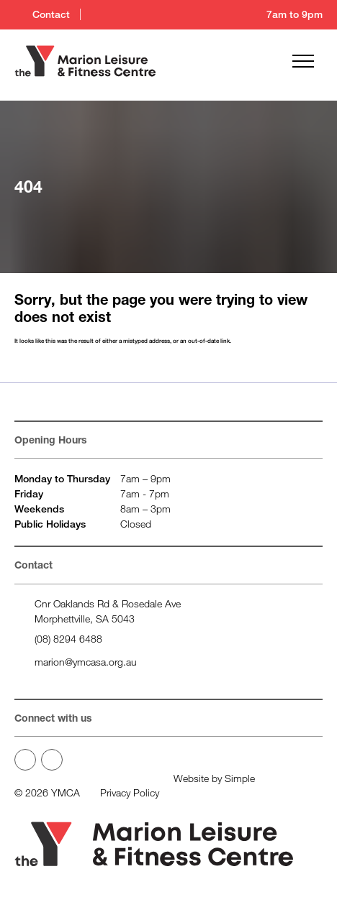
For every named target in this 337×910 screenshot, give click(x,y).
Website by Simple (214, 778)
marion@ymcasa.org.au (86, 662)
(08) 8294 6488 (68, 639)
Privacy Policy (129, 792)
